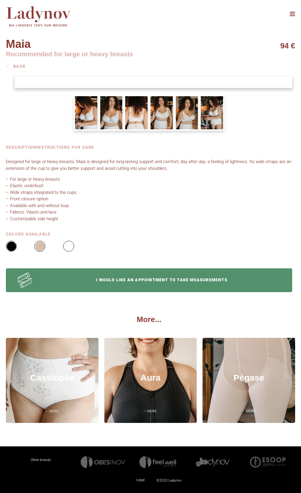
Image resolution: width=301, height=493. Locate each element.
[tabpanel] (149, 190)
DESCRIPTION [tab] (21, 147)
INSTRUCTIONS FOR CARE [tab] (65, 147)
